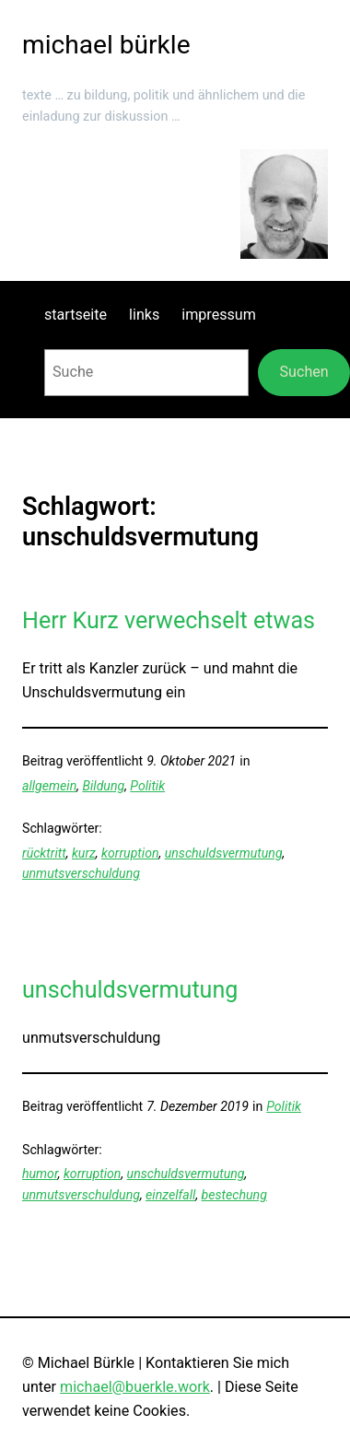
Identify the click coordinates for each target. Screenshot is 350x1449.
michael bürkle (106, 44)
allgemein (49, 785)
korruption (130, 853)
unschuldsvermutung (224, 853)
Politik (147, 785)
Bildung (103, 785)
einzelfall (170, 1194)
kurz (84, 853)
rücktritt (44, 853)
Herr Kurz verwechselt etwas (168, 620)
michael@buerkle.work (135, 1387)
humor (40, 1173)
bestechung (234, 1194)
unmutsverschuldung (81, 873)
